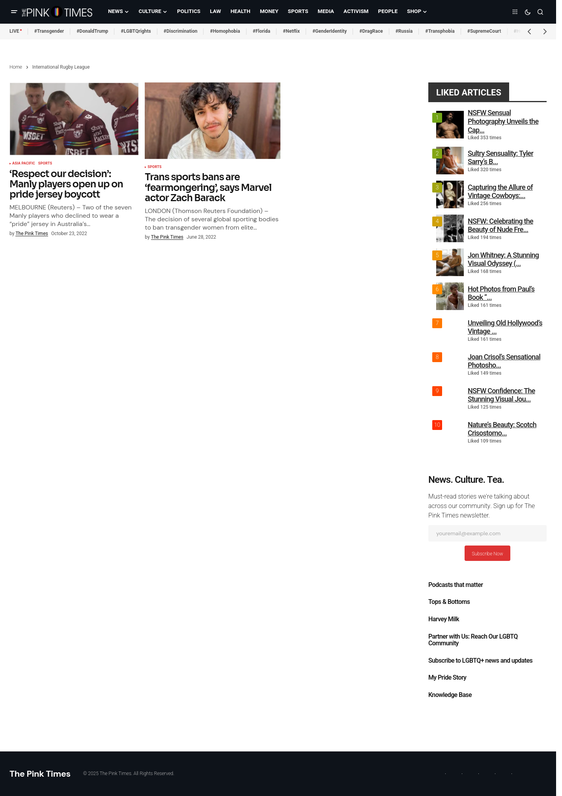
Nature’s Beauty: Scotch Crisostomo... (502, 428)
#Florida (262, 31)
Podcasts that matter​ (455, 585)
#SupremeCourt (484, 31)
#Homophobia (225, 31)
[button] (14, 12)
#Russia (404, 31)
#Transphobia (440, 31)
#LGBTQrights (136, 31)
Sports (45, 164)
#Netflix (291, 31)
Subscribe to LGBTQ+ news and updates (480, 660)
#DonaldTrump (92, 31)
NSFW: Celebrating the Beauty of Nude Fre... (500, 225)
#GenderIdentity (329, 31)
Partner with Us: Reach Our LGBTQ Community (473, 640)
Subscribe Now (487, 553)
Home (15, 67)
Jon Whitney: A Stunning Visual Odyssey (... (503, 259)
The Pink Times (40, 773)
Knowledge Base (450, 695)
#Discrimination (181, 31)
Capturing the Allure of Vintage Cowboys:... (500, 191)
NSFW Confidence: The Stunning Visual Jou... (501, 395)
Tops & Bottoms (449, 602)
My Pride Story (447, 677)
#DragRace (371, 31)
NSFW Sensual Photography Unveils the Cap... (503, 121)
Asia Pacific (23, 164)
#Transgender (49, 31)
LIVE (14, 31)
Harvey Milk (443, 619)
